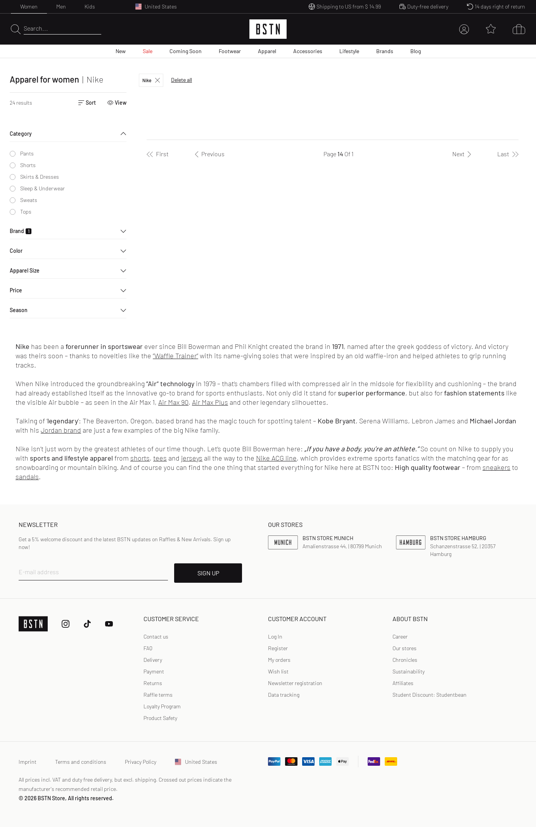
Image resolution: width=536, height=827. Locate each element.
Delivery (153, 659)
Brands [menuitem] (384, 51)
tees (160, 458)
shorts (140, 458)
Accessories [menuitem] (307, 51)
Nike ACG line (276, 458)
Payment (154, 671)
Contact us (156, 636)
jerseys (191, 458)
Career (400, 636)
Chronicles (404, 659)
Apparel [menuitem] (267, 51)
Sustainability (408, 671)
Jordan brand (61, 430)
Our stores (404, 648)
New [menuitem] (121, 51)
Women (29, 6)
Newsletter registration (295, 683)
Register (278, 648)
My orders (279, 659)
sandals (27, 476)
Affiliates (402, 683)
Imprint (27, 761)
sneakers (496, 467)
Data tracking (283, 694)
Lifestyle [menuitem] (349, 51)
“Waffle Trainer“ (175, 355)
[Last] (508, 154)
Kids (90, 6)
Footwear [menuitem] (230, 51)
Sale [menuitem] (147, 51)
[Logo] (268, 29)
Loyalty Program (162, 706)
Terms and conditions (80, 761)
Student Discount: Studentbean (429, 694)
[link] (275, 637)
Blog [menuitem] (415, 51)
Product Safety (160, 718)
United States (196, 761)
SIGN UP (208, 573)
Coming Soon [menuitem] (185, 51)
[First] (158, 154)
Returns (153, 683)
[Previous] (208, 154)
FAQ (148, 648)
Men (61, 6)
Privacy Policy (140, 761)
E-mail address (39, 571)
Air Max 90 (173, 402)
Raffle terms (158, 694)
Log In (275, 636)
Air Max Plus (210, 402)
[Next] (463, 154)
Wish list (278, 671)
